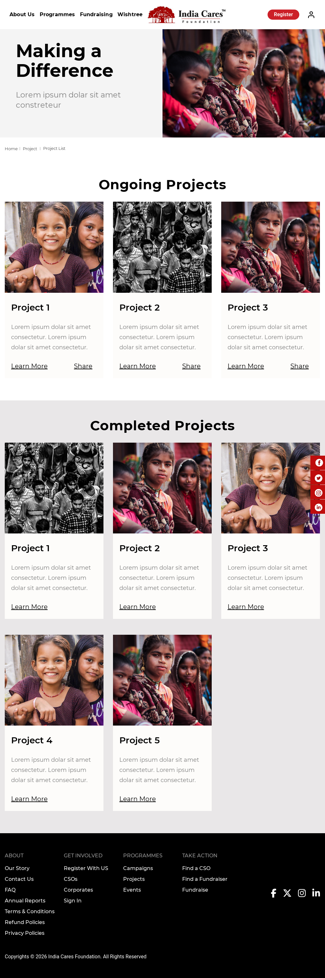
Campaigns (138, 868)
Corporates (78, 890)
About (14, 856)
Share (83, 366)
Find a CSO (196, 868)
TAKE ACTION (199, 856)
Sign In (73, 901)
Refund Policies (25, 922)
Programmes (57, 14)
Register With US (86, 868)
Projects (134, 879)
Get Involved (83, 856)
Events (132, 890)
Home (11, 148)
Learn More (29, 366)
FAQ (10, 890)
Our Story (17, 868)
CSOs (70, 879)
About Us (22, 14)
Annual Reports (25, 901)
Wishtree (130, 14)
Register (283, 14)
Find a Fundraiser (205, 879)
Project (30, 148)
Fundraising (96, 14)
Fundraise (195, 890)
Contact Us (19, 879)
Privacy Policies (24, 933)
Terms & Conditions (30, 911)
